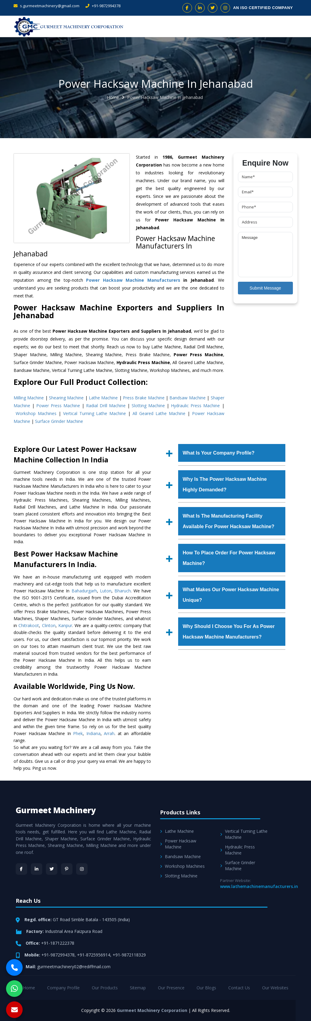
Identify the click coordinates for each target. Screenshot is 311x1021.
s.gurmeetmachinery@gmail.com (46, 5)
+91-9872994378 (102, 5)
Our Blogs (206, 988)
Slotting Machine (148, 405)
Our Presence (171, 988)
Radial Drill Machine (106, 405)
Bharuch (122, 591)
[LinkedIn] (36, 869)
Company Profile (63, 988)
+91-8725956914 (93, 955)
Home (113, 97)
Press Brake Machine (144, 398)
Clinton (49, 625)
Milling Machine (29, 398)
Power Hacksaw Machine (178, 844)
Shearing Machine (66, 398)
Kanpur (65, 625)
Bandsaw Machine (187, 398)
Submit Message (265, 288)
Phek (78, 733)
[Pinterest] (66, 869)
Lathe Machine (103, 398)
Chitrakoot (28, 625)
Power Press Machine (58, 405)
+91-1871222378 (57, 943)
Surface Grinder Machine (59, 421)
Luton (105, 591)
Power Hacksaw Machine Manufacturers (133, 280)
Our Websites (275, 988)
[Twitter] (51, 869)
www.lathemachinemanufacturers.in (259, 886)
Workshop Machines (36, 413)
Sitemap (138, 988)
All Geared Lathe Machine (159, 413)
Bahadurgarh (84, 591)
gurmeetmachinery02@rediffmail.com (74, 966)
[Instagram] (82, 869)
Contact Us (239, 988)
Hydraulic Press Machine (195, 405)
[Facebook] (21, 869)
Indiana (93, 733)
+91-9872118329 (129, 955)
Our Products (105, 988)
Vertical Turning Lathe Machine (94, 413)
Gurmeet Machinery (56, 810)
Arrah (109, 733)
